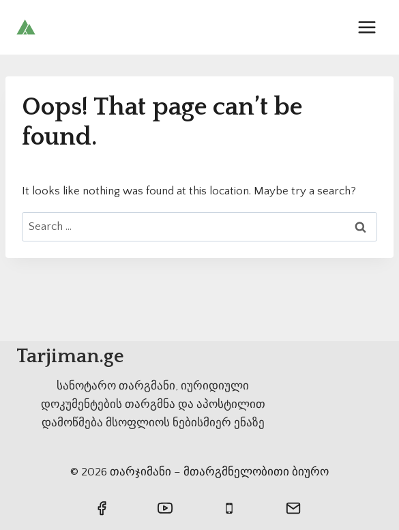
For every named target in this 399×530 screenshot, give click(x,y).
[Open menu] (367, 27)
